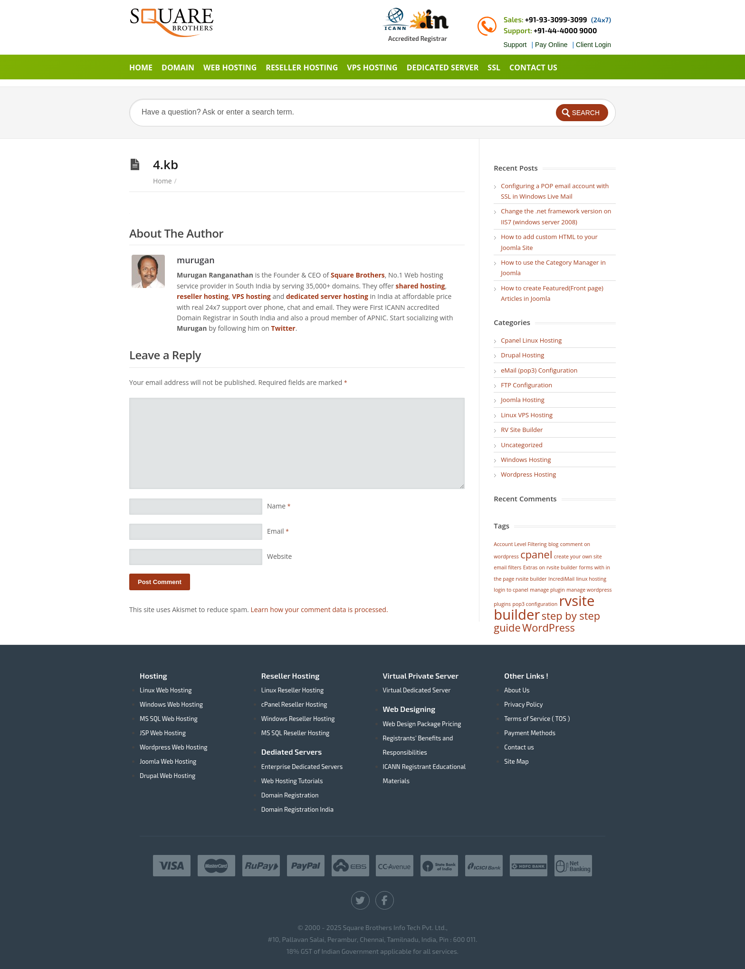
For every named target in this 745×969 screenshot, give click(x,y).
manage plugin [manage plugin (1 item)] (547, 589)
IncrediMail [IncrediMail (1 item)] (561, 579)
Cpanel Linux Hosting (531, 340)
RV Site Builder (522, 429)
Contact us (519, 747)
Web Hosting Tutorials (292, 781)
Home (162, 180)
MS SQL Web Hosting (169, 718)
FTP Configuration (526, 385)
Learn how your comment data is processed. (319, 609)
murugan (196, 259)
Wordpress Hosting (528, 474)
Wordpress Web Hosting (174, 747)
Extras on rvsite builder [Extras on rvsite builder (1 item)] (550, 567)
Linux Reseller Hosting (292, 690)
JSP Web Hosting (163, 733)
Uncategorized (522, 445)
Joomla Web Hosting (168, 761)
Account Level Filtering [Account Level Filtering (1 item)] (520, 544)
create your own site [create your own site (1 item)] (578, 556)
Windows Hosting (526, 459)
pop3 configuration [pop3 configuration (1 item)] (535, 604)
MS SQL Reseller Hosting (295, 733)
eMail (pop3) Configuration (539, 370)
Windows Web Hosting (171, 704)
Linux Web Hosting (166, 690)
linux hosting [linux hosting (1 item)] (591, 579)
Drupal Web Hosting (167, 775)
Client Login (593, 44)
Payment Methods (529, 733)
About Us (516, 690)
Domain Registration (290, 795)
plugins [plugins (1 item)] (502, 604)
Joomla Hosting (522, 399)
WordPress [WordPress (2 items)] (548, 627)
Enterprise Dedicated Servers (302, 766)
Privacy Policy (523, 704)
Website (279, 556)
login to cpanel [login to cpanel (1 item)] (511, 589)
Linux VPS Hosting (527, 415)
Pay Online (551, 44)
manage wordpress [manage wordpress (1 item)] (588, 589)
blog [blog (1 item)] (553, 544)
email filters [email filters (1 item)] (507, 567)
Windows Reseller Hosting (298, 718)
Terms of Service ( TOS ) (537, 718)
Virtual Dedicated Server (417, 690)
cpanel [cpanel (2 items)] (536, 554)
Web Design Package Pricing (422, 724)
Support (514, 44)
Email (278, 531)
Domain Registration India (297, 809)
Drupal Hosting (522, 355)
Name (278, 505)
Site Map (516, 761)
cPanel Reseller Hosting (294, 704)
